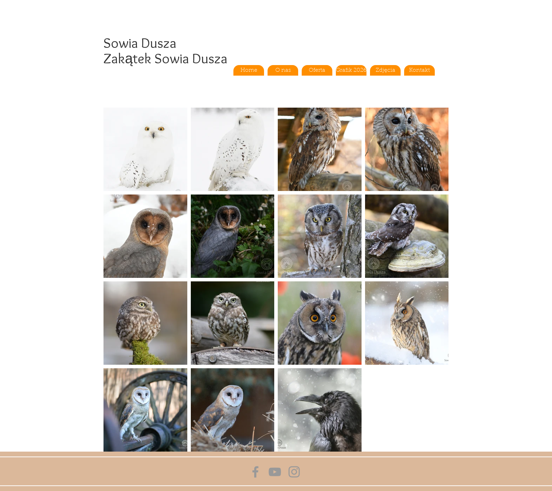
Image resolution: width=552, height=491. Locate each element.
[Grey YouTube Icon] (274, 471)
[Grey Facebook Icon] (255, 471)
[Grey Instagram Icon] (294, 471)
